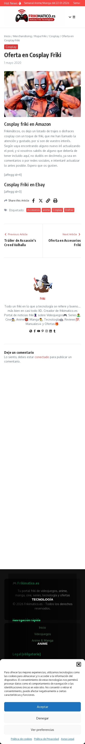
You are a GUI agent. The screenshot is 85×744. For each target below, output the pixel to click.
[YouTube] (38, 331)
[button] (79, 664)
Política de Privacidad (46, 738)
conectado (42, 357)
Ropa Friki (40, 36)
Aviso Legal (67, 738)
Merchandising (22, 36)
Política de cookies (21, 738)
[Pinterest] (42, 331)
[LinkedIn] (50, 331)
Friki (42, 299)
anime (46, 209)
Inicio (7, 36)
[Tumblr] (54, 331)
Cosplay (54, 36)
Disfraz (69, 209)
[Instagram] (46, 331)
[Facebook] (34, 331)
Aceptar (42, 707)
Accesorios (33, 209)
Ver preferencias (42, 730)
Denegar (42, 718)
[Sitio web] (30, 331)
